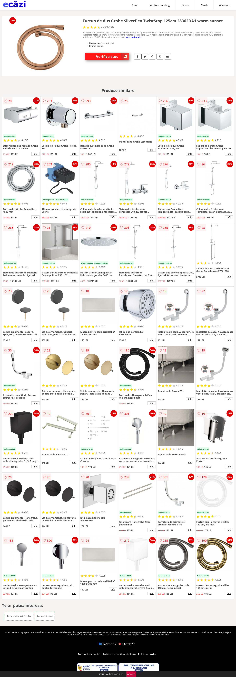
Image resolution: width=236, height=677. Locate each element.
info (36, 153)
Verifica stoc (112, 56)
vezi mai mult (133, 37)
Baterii (185, 5)
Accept (131, 674)
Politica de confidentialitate (119, 654)
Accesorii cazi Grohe (19, 616)
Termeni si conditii (89, 654)
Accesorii (224, 5)
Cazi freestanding (159, 5)
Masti (204, 5)
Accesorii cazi (45, 616)
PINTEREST (126, 644)
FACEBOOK (107, 644)
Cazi (134, 5)
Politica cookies (147, 654)
